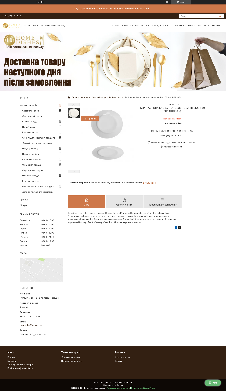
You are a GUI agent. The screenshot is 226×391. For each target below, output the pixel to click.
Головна (114, 25)
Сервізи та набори (31, 110)
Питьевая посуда (30, 175)
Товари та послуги (81, 97)
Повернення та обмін (183, 25)
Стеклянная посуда (31, 164)
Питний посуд (29, 127)
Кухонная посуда (30, 181)
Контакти (203, 25)
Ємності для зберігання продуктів (38, 137)
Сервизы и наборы (31, 159)
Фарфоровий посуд (32, 116)
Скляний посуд (29, 121)
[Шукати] (220, 16)
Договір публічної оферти (20, 364)
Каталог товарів (131, 25)
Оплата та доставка (156, 25)
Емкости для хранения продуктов (38, 186)
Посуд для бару (30, 148)
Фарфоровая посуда (32, 170)
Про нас (216, 25)
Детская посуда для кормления (38, 191)
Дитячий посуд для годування (37, 143)
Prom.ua (128, 382)
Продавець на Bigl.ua (113, 385)
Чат (212, 382)
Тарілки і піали (116, 97)
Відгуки (24, 205)
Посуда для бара (30, 154)
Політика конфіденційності (20, 368)
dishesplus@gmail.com (31, 325)
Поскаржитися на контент (118, 388)
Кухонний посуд (30, 132)
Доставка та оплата (70, 357)
